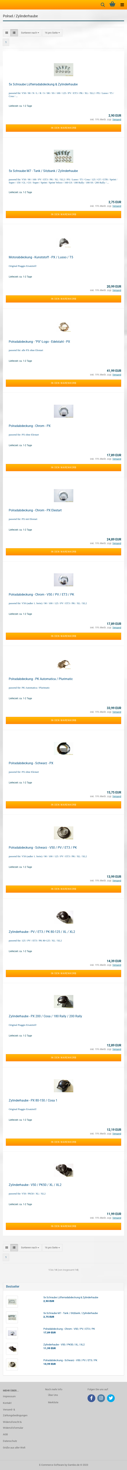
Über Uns (53, 1395)
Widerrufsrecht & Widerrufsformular (13, 1425)
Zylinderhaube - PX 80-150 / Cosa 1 (33, 1100)
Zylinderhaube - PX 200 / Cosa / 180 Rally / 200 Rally (45, 1016)
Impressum (9, 1396)
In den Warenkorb (63, 128)
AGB (5, 1434)
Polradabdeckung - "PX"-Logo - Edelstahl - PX (39, 341)
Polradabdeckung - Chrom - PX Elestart (35, 510)
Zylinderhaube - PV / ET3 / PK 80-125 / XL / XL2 (42, 932)
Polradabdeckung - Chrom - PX (30, 426)
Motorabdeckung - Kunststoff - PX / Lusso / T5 (41, 257)
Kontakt (7, 1402)
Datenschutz (10, 1441)
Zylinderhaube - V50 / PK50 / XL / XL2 (35, 1185)
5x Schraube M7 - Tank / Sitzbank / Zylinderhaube (43, 171)
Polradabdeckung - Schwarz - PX (31, 763)
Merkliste (53, 1402)
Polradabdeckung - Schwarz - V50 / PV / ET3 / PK (43, 847)
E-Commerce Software (51, 1464)
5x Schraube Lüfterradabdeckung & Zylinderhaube (43, 84)
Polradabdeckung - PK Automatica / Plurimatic (41, 679)
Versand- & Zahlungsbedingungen (15, 1412)
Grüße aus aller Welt (14, 1447)
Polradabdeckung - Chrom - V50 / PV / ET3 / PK (41, 594)
